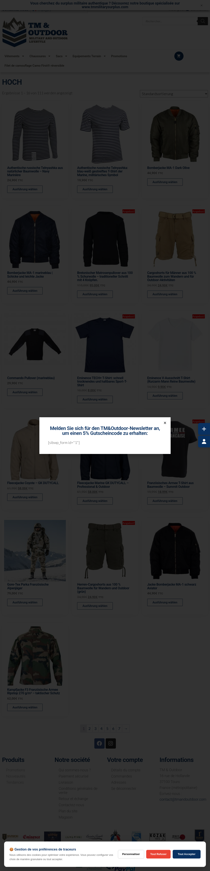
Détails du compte (125, 770)
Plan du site (68, 811)
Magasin (66, 817)
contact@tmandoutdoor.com (183, 799)
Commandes (121, 776)
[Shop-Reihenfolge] (174, 93)
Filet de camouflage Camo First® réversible (34, 65)
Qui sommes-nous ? (75, 770)
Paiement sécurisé (73, 776)
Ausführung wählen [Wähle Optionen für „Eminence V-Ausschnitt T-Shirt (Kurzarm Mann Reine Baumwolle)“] (165, 395)
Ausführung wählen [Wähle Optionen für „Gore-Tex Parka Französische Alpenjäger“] (25, 602)
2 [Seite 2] (89, 728)
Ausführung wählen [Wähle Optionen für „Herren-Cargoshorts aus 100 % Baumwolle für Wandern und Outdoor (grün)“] (94, 606)
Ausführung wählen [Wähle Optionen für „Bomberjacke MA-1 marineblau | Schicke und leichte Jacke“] (25, 290)
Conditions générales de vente (78, 790)
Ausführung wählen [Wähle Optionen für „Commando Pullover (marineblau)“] (25, 392)
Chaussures (40, 56)
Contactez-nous (71, 805)
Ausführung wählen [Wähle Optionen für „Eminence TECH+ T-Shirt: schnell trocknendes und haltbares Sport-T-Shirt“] (94, 399)
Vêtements (15, 56)
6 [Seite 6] (113, 728)
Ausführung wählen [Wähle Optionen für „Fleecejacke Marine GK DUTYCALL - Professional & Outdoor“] (94, 501)
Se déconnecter (123, 788)
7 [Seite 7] (119, 728)
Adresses (118, 782)
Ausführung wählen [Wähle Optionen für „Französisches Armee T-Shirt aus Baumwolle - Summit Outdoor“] (165, 501)
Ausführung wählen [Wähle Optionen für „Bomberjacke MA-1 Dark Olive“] (165, 182)
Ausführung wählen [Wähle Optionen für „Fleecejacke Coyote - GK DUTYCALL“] (25, 497)
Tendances (15, 782)
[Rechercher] (203, 21)
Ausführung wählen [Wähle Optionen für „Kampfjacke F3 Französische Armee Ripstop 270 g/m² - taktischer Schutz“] (25, 707)
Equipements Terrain (89, 56)
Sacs (62, 56)
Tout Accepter (186, 854)
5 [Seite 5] (107, 728)
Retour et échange (73, 799)
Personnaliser (131, 854)
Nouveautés (15, 776)
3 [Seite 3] (95, 728)
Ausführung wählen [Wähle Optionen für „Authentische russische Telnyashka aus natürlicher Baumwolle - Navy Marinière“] (25, 189)
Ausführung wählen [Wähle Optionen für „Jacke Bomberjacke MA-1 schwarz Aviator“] (165, 602)
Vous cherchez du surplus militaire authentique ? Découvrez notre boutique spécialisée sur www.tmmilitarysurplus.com (105, 5)
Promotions (119, 56)
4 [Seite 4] (101, 728)
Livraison (66, 782)
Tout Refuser (158, 854)
